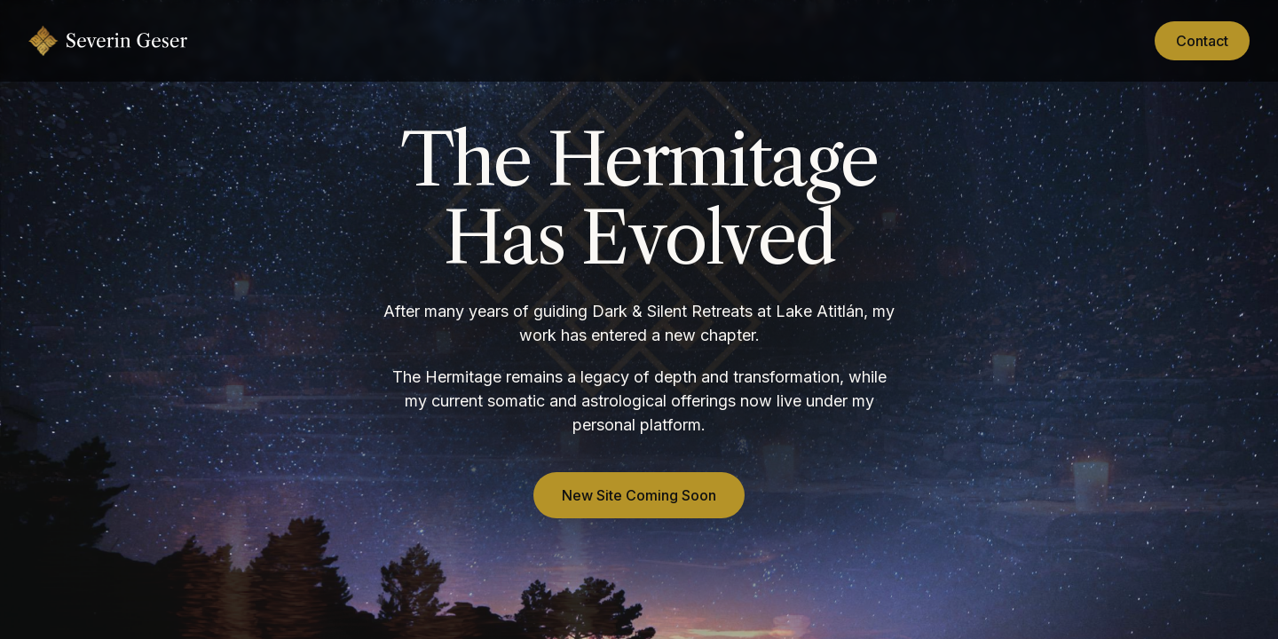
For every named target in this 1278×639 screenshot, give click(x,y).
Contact (1202, 41)
